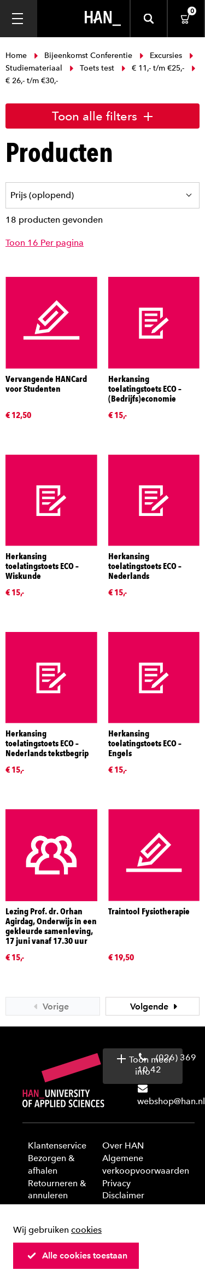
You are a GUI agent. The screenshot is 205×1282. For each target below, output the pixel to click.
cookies (86, 1230)
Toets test (91, 68)
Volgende (155, 1006)
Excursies (160, 55)
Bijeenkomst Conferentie (83, 55)
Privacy (116, 1183)
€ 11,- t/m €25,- (152, 68)
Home (17, 55)
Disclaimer (123, 1195)
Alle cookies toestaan (77, 1255)
